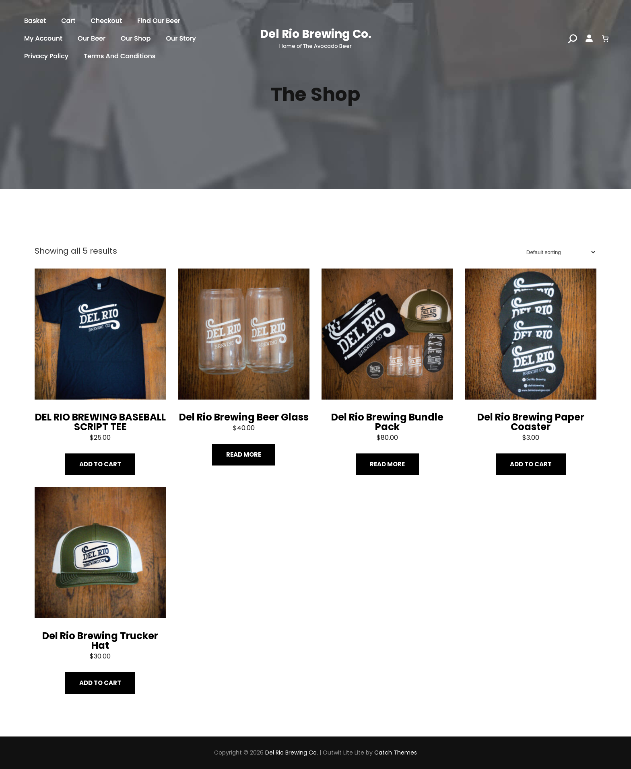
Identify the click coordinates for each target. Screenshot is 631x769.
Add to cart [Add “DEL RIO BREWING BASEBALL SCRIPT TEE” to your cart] (100, 464)
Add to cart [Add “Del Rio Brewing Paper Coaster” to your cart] (531, 464)
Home (43, 230)
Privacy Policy (46, 56)
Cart (68, 20)
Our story (181, 38)
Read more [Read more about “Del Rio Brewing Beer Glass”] (243, 454)
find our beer (158, 20)
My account (43, 38)
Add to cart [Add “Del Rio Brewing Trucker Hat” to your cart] (100, 683)
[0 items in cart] (605, 38)
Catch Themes (395, 752)
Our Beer (91, 38)
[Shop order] (558, 252)
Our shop (136, 38)
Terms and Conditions (119, 56)
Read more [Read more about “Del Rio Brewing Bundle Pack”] (387, 464)
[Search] (572, 38)
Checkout (106, 20)
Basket (35, 20)
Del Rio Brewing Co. (315, 34)
